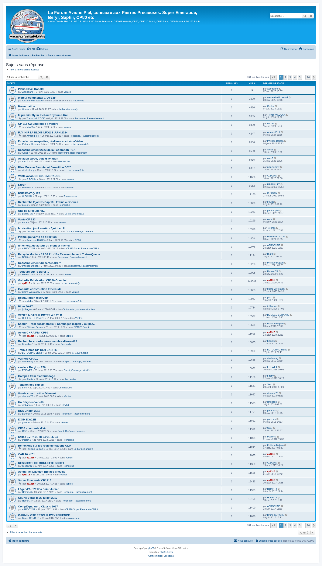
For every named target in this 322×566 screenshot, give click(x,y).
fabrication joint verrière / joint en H (41, 228)
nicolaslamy (28, 170)
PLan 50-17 (25, 306)
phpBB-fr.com (166, 552)
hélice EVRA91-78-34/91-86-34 (38, 437)
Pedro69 (26, 440)
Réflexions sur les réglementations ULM (44, 445)
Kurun (22, 184)
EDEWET (27, 370)
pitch (29, 301)
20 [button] (308, 77)
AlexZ (25, 152)
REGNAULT (28, 187)
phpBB (151, 548)
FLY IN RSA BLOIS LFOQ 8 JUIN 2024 (43, 132)
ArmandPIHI (33, 135)
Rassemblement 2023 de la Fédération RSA (46, 149)
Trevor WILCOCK (36, 118)
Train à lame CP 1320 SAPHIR (37, 350)
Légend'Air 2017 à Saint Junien (38, 489)
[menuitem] (31, 49)
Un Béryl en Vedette (31, 402)
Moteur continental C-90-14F (37, 97)
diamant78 (27, 396)
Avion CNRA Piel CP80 (33, 332)
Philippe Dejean (30, 144)
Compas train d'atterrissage (36, 376)
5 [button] (300, 77)
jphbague (27, 309)
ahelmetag (27, 361)
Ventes (67, 92)
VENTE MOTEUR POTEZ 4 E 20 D (40, 315)
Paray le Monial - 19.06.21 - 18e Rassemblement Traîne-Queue (59, 254)
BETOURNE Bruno (32, 353)
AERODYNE (28, 248)
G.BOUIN (31, 179)
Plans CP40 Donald (31, 89)
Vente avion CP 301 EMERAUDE (39, 176)
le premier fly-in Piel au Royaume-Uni (43, 115)
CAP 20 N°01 (26, 454)
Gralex (25, 109)
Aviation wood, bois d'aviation (38, 158)
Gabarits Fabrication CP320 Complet (42, 280)
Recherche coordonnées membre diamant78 (47, 341)
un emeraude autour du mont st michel (44, 245)
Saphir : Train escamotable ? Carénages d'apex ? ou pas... (56, 323)
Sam (24, 387)
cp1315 (26, 283)
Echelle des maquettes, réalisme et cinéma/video (50, 141)
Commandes (65, 387)
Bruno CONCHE (30, 518)
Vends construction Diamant (37, 393)
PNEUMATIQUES (29, 193)
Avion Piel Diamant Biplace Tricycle (41, 471)
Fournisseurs (70, 196)
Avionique (74, 518)
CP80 (78, 240)
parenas (26, 413)
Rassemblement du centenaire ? (39, 263)
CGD (24, 431)
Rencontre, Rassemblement (89, 118)
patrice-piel (28, 213)
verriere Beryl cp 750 (32, 367)
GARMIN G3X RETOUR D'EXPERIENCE (44, 515)
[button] (273, 77)
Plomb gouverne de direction (37, 236)
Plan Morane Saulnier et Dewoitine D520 (44, 167)
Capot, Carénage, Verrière (79, 231)
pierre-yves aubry (31, 292)
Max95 (30, 127)
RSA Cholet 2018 (29, 410)
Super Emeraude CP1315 (34, 480)
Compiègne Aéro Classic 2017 (38, 506)
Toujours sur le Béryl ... (33, 271)
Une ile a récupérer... (31, 210)
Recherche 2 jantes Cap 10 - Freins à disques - (49, 202)
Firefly (30, 379)
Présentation (26, 106)
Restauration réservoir (33, 297)
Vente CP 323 (27, 219)
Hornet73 (27, 492)
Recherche (78, 100)
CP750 (67, 274)
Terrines (31, 231)
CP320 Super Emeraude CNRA (82, 248)
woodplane (27, 92)
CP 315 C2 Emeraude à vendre (38, 123)
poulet (25, 205)
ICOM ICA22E (27, 419)
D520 (25, 257)
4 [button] (295, 77)
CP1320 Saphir (82, 327)
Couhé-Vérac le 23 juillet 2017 (37, 497)
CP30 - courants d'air (32, 428)
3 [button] (290, 77)
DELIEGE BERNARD (33, 318)
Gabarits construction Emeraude (39, 289)
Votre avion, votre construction (79, 309)
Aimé (24, 222)
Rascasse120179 (36, 240)
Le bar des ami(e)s (69, 109)
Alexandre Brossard (32, 100)
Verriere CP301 (28, 358)
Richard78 (27, 274)
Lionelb (26, 344)
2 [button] (285, 77)
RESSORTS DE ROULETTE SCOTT (41, 463)
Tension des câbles (31, 384)
